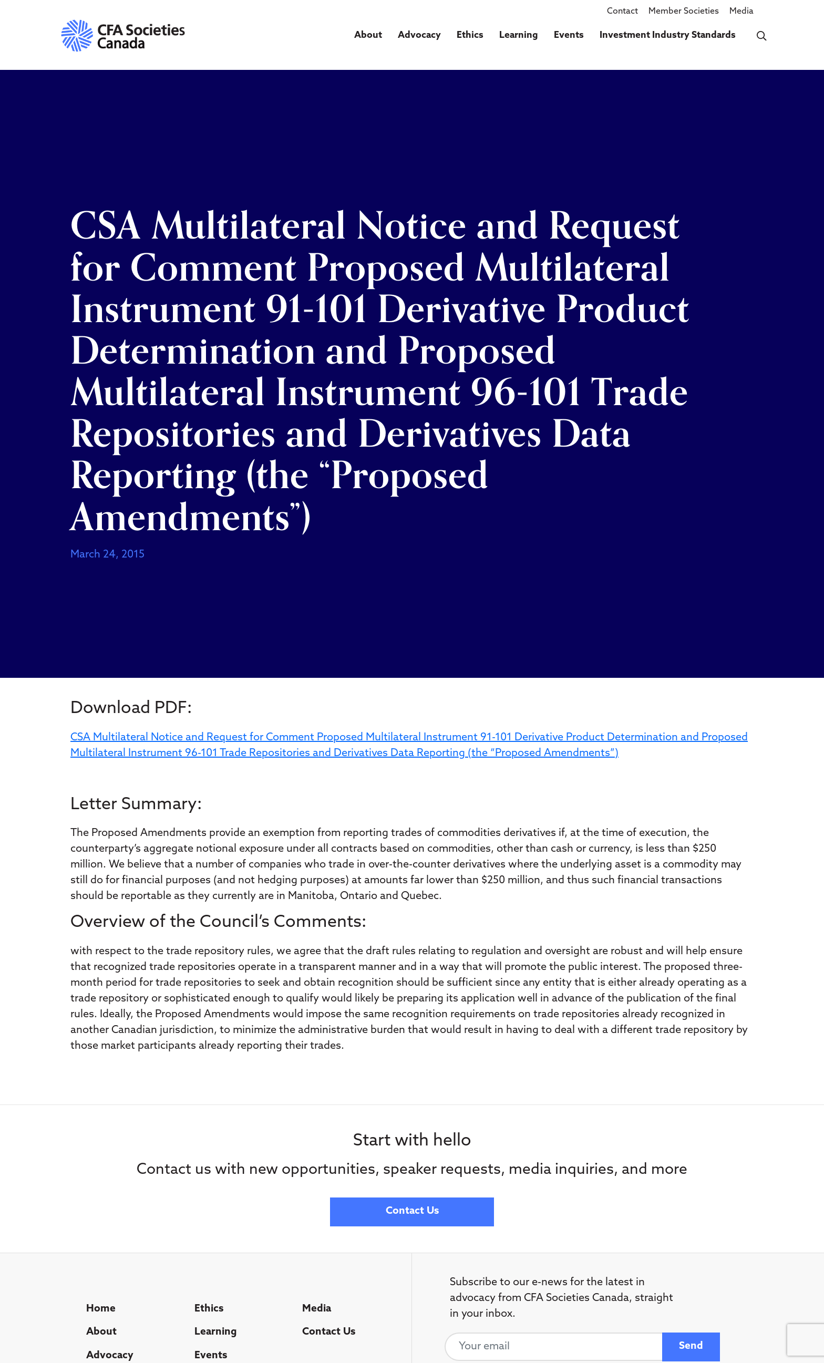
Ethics (470, 35)
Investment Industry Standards (668, 35)
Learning (518, 35)
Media (741, 11)
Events (569, 35)
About (368, 35)
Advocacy (419, 35)
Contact (622, 11)
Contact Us (412, 1211)
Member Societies (683, 11)
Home (101, 1309)
